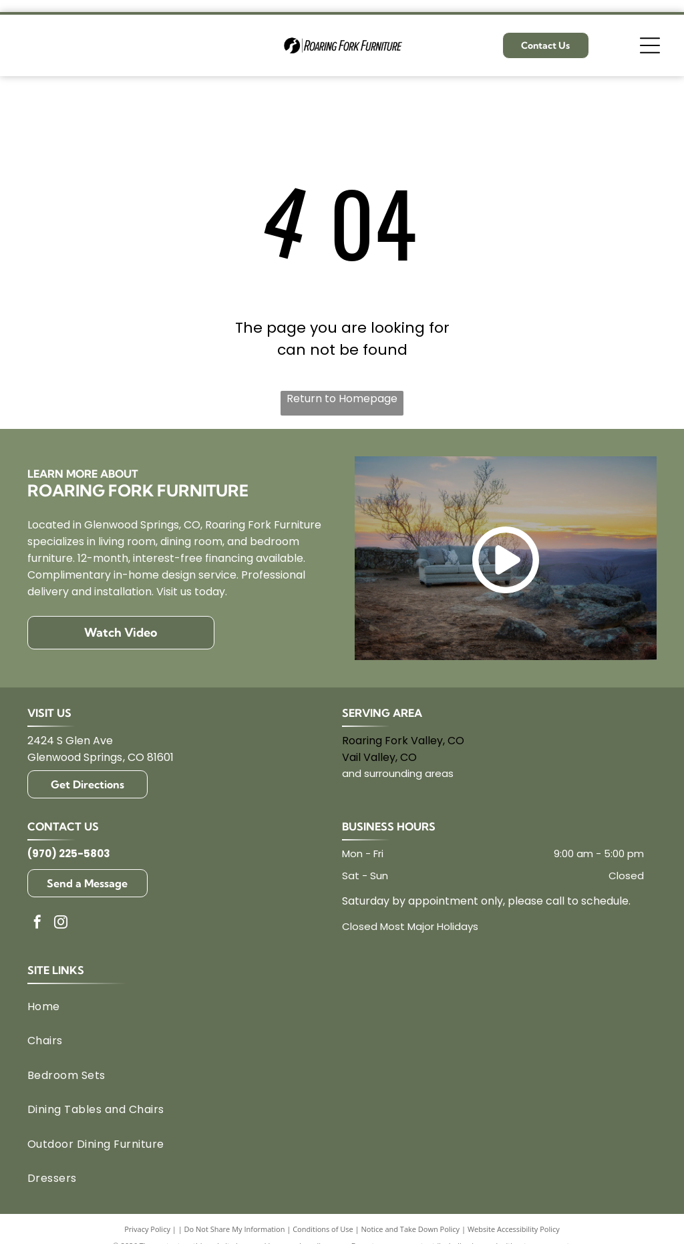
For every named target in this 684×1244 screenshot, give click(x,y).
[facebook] (37, 923)
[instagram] (61, 923)
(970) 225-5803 (68, 853)
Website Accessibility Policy (514, 1229)
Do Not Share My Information (234, 1229)
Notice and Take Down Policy (410, 1229)
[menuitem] (335, 1006)
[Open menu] (650, 45)
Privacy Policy (147, 1229)
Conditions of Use (323, 1229)
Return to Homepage (342, 398)
